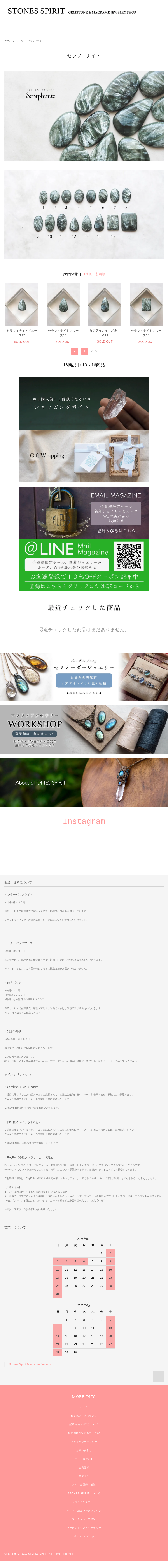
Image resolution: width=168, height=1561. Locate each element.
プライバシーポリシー (84, 1441)
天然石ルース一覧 (14, 41)
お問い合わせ (84, 1450)
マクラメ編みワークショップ (84, 1510)
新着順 (100, 274)
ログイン (84, 1476)
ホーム (84, 1407)
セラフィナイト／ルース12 (22, 333)
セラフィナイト (35, 41)
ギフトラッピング (84, 1536)
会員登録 (84, 1467)
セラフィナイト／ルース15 (146, 333)
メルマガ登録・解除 (84, 1484)
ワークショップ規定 (84, 1519)
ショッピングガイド (84, 1502)
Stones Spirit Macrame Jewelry (30, 1364)
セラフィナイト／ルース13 (63, 333)
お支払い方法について (84, 1415)
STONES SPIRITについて (84, 1493)
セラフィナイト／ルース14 (104, 332)
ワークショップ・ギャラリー (84, 1527)
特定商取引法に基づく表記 (84, 1433)
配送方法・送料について (83, 1424)
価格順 (87, 274)
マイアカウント (84, 1459)
